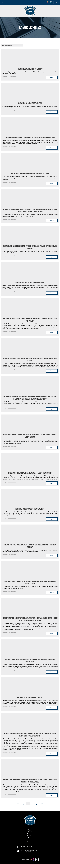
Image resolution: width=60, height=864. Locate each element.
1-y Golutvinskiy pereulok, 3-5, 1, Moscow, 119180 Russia (29, 851)
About (30, 830)
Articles (30, 840)
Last (42, 804)
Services (30, 836)
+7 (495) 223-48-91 (26, 847)
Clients (30, 832)
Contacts (30, 842)
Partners (30, 834)
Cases (30, 838)
